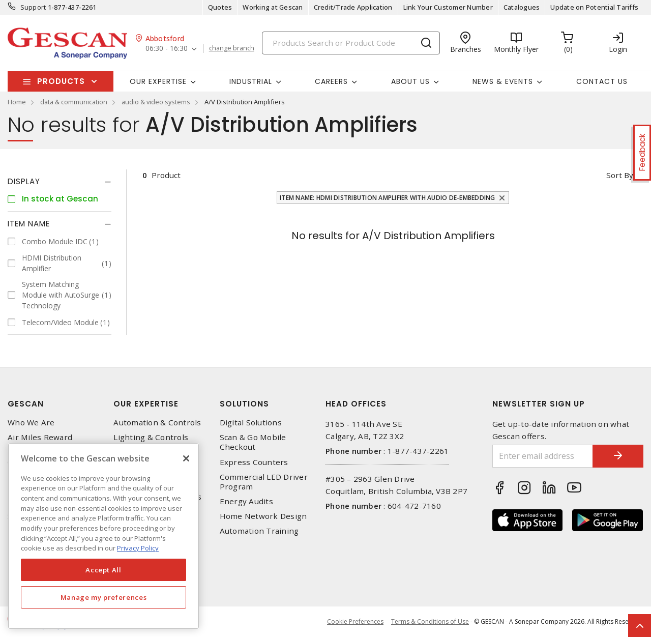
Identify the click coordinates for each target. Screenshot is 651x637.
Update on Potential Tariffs (594, 7)
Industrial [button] (250, 81)
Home (17, 101)
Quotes (220, 7)
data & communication (73, 101)
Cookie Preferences (355, 622)
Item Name (29, 223)
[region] (103, 536)
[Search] (351, 43)
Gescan (26, 403)
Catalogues (522, 7)
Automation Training (259, 531)
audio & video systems (156, 101)
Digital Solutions (251, 422)
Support (33, 7)
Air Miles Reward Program (40, 442)
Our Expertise (146, 403)
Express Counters (254, 462)
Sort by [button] (619, 175)
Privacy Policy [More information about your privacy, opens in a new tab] (138, 548)
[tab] (59, 182)
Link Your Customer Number (448, 7)
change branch (231, 48)
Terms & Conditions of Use (430, 621)
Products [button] (61, 81)
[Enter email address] (543, 456)
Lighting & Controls (150, 437)
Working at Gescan (273, 7)
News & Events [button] (502, 81)
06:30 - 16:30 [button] (166, 48)
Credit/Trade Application (353, 7)
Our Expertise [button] (158, 81)
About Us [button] (410, 81)
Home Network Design (263, 516)
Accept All (103, 569)
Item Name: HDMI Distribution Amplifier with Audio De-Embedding (387, 197)
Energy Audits (246, 501)
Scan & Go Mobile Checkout (253, 442)
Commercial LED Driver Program (264, 481)
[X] (186, 458)
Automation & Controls (157, 422)
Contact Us (602, 81)
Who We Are (31, 422)
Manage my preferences (104, 597)
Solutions (244, 403)
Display (24, 181)
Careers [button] (331, 81)
